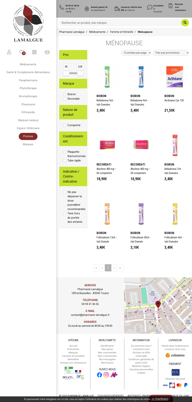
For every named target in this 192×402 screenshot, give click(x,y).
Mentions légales (141, 366)
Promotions (73, 349)
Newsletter (73, 359)
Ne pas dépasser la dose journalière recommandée (77, 200)
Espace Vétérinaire (28, 128)
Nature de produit (70, 112)
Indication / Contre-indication (71, 176)
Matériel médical (28, 120)
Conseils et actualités (73, 356)
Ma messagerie (107, 359)
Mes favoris (107, 362)
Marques (28, 144)
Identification (107, 346)
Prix (66, 55)
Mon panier (107, 349)
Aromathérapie (28, 96)
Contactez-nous (141, 349)
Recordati (74, 98)
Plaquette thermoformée (77, 154)
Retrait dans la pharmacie (175, 346)
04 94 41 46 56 (90, 304)
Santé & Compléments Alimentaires (28, 72)
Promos (28, 136)
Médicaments (28, 64)
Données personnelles (141, 369)
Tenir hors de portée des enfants (75, 218)
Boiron (72, 94)
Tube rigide (74, 160)
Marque (68, 83)
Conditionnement (73, 138)
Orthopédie (28, 112)
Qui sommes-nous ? (141, 346)
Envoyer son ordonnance (73, 362)
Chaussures (28, 104)
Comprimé (74, 125)
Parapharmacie (28, 80)
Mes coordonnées (107, 356)
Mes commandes (107, 352)
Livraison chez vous (175, 349)
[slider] (66, 73)
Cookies (141, 373)
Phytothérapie (28, 88)
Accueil (73, 346)
